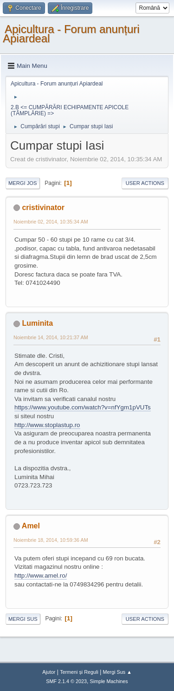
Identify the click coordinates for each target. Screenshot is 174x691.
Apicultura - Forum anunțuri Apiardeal (71, 34)
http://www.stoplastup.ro (47, 424)
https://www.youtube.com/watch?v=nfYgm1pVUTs (82, 407)
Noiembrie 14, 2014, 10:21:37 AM (50, 337)
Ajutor (48, 672)
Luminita (37, 323)
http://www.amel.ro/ (40, 575)
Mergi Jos (22, 183)
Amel (31, 526)
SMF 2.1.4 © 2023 (66, 681)
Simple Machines (109, 681)
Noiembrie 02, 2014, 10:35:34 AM (50, 221)
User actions (145, 183)
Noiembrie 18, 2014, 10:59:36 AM (50, 540)
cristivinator (43, 207)
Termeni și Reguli (79, 672)
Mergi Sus (23, 619)
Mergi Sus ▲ (117, 672)
